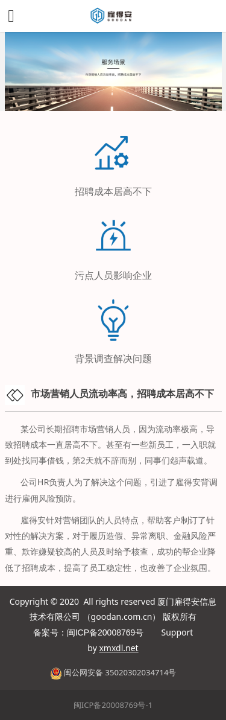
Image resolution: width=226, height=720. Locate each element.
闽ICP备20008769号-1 (113, 704)
